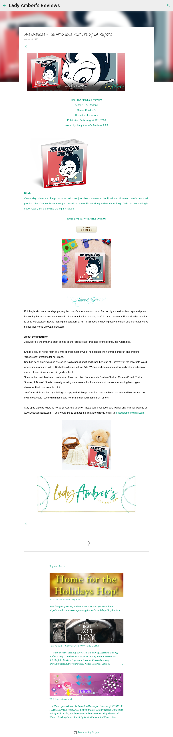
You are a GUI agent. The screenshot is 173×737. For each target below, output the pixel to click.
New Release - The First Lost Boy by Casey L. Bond (74, 646)
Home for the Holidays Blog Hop (65, 600)
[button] (26, 46)
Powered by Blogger (86, 733)
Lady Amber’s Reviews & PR (93, 125)
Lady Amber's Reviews (34, 5)
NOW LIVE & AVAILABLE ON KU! (86, 218)
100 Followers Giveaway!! (61, 699)
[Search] (64, 5)
